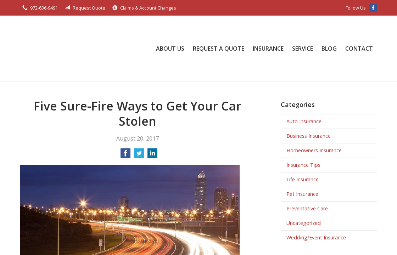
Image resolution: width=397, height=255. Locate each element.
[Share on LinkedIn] (152, 155)
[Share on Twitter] (139, 155)
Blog (329, 48)
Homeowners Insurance (314, 150)
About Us (170, 48)
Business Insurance (308, 135)
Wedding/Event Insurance (316, 237)
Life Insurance (302, 179)
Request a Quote (218, 48)
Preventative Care (307, 208)
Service (302, 48)
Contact (359, 48)
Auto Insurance (303, 121)
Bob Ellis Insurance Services (55, 48)
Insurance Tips (303, 165)
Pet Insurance (302, 194)
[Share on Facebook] (125, 155)
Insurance (268, 48)
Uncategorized (303, 223)
